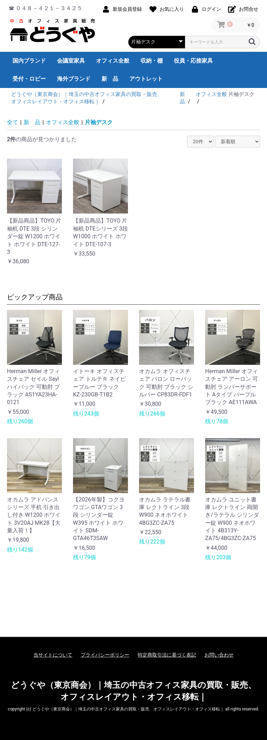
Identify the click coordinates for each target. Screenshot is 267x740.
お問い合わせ (219, 655)
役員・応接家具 (193, 60)
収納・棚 (151, 60)
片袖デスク (99, 122)
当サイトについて (52, 655)
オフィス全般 (112, 60)
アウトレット (146, 78)
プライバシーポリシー (105, 655)
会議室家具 (71, 60)
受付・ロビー (29, 78)
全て (12, 122)
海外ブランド (73, 78)
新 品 (110, 78)
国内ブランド (29, 60)
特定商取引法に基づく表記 (167, 655)
